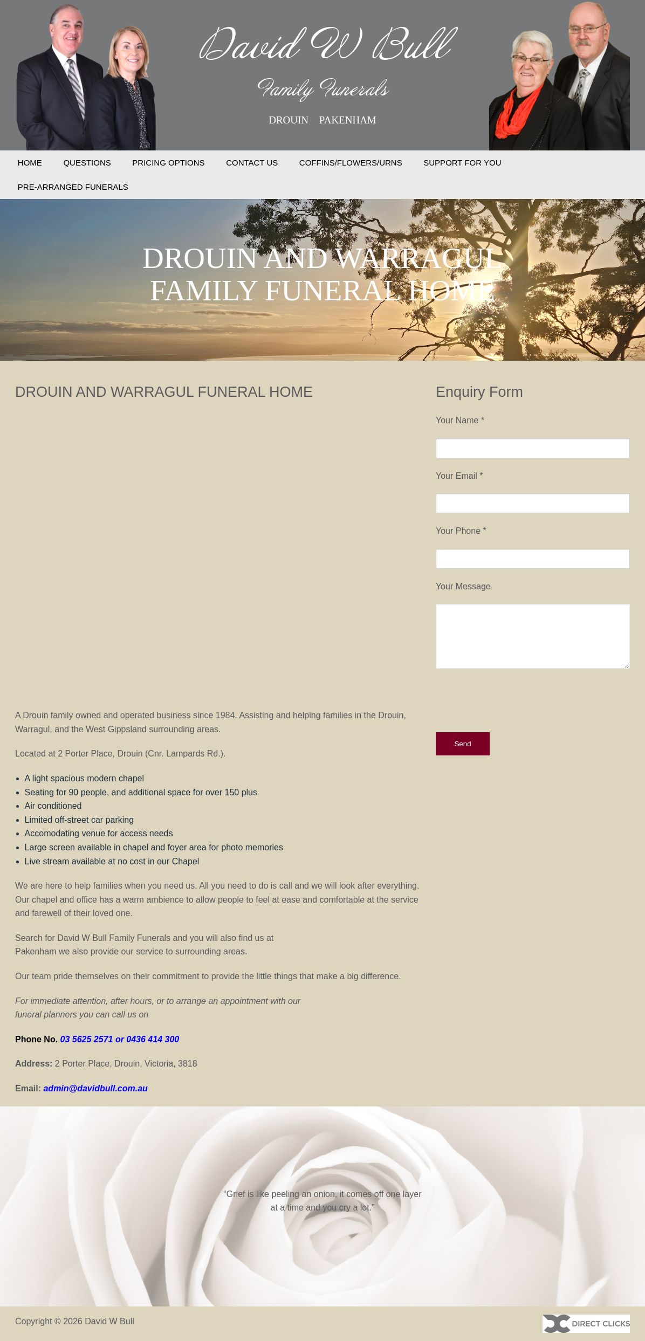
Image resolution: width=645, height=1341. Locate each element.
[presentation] (518, 700)
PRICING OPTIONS (168, 162)
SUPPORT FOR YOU (462, 162)
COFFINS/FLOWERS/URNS (350, 162)
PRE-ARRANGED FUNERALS (73, 186)
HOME (30, 162)
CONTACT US (252, 162)
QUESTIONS (87, 162)
